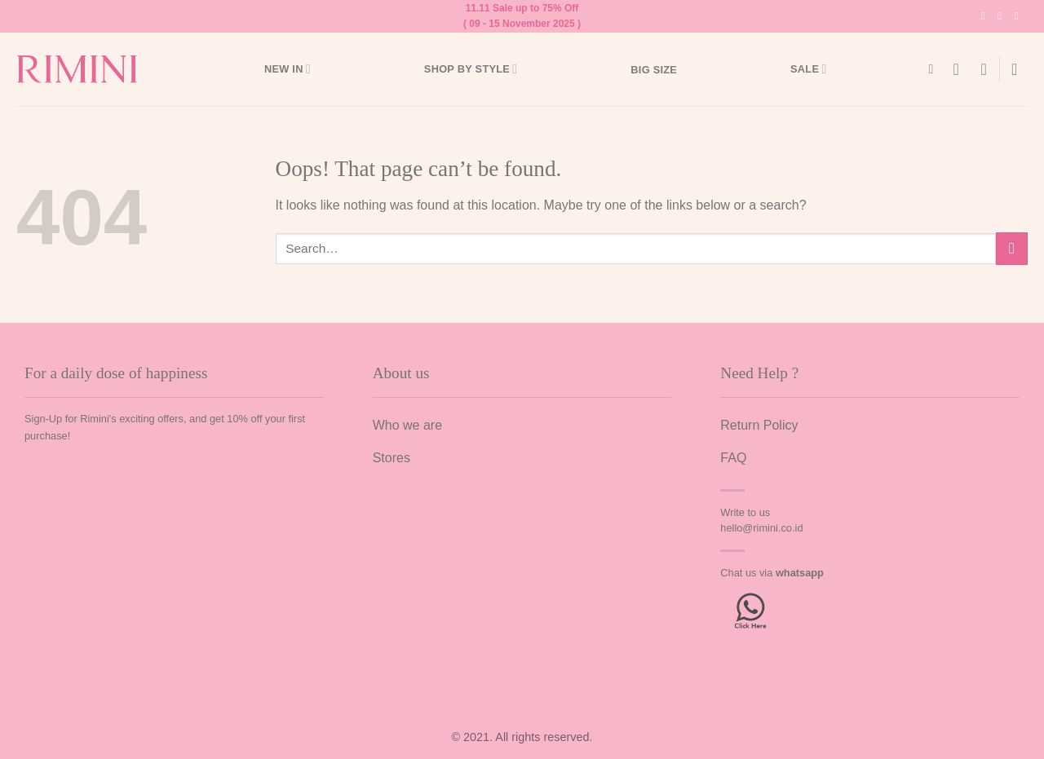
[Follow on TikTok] (1003, 16)
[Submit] (1012, 248)
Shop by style (471, 69)
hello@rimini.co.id (761, 528)
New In (287, 69)
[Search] (934, 69)
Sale (808, 69)
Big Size (653, 70)
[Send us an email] (1019, 16)
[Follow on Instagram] (986, 16)
